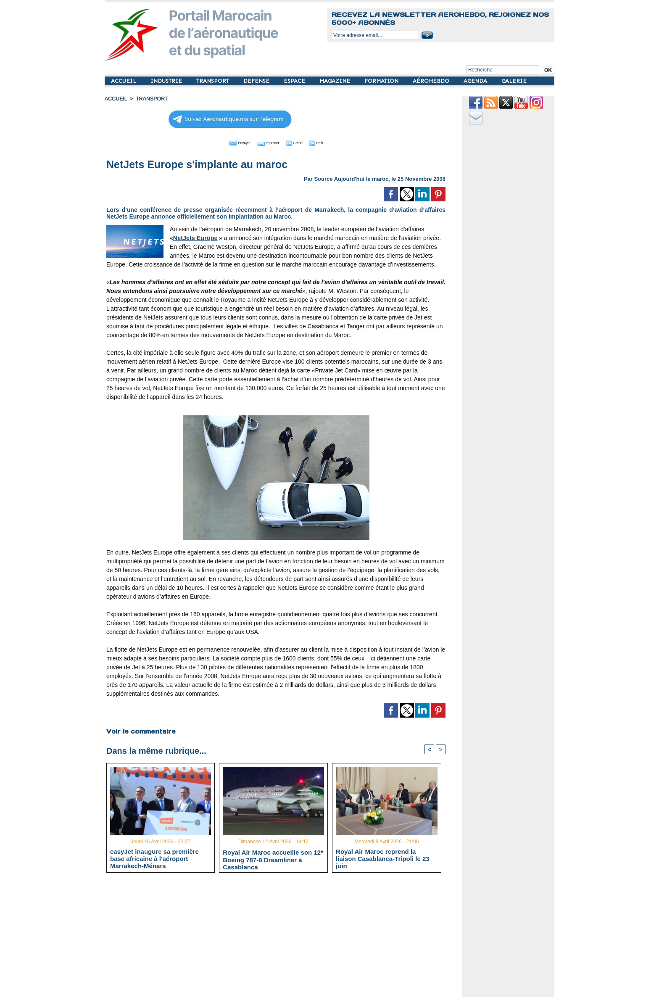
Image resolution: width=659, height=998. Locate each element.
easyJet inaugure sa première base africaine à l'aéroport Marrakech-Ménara (154, 858)
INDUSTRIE (167, 81)
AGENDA (476, 81)
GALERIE (514, 81)
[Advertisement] (282, 938)
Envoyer (228, 142)
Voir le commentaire (140, 730)
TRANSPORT (213, 81)
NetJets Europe (194, 237)
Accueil (116, 99)
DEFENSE (257, 81)
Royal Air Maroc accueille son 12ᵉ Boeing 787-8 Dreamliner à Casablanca (273, 859)
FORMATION (382, 81)
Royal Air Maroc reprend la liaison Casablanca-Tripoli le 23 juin (383, 858)
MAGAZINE (335, 81)
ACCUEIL (124, 81)
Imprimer (266, 142)
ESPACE (295, 81)
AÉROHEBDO (432, 81)
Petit (330, 142)
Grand (301, 142)
